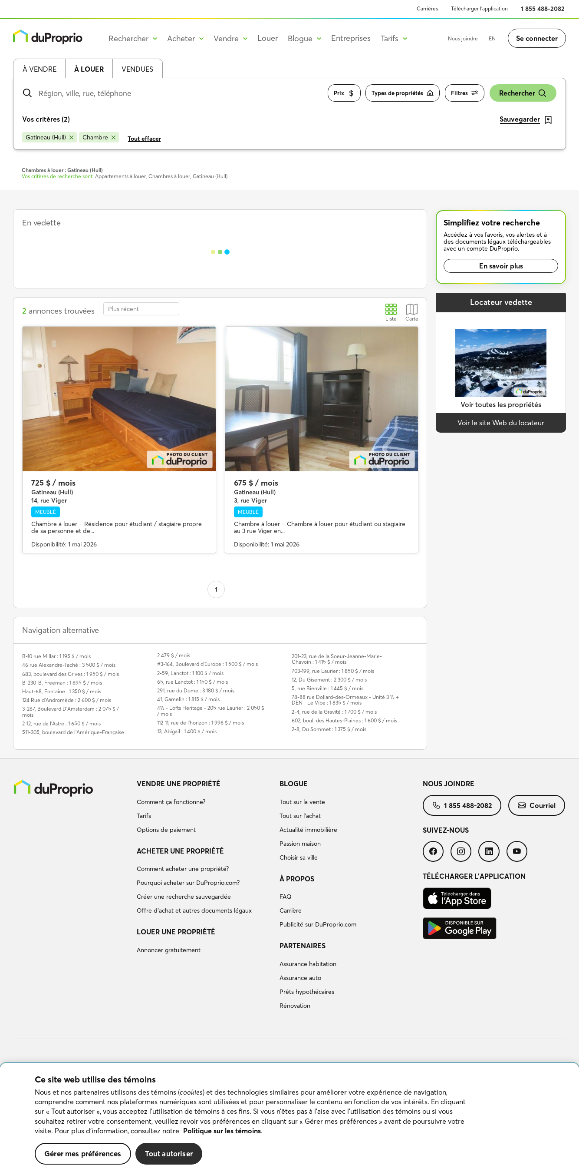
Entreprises (351, 38)
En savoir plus (501, 265)
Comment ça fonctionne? (171, 802)
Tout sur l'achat (300, 816)
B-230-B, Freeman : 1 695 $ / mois (62, 682)
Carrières (427, 8)
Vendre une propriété (178, 783)
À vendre (39, 69)
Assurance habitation (308, 964)
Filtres (464, 93)
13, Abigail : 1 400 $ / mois (187, 731)
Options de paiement (166, 830)
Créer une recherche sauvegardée (184, 896)
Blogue (294, 783)
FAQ (286, 896)
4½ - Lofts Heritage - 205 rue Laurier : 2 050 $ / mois (210, 711)
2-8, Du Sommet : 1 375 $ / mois (329, 729)
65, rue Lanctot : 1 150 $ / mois (192, 682)
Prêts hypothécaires (307, 992)
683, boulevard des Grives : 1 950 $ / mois (70, 674)
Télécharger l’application (479, 8)
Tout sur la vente (302, 802)
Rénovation (295, 1006)
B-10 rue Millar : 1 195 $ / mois (56, 656)
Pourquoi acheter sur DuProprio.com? (188, 883)
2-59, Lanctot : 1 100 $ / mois (190, 673)
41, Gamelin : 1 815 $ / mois (188, 699)
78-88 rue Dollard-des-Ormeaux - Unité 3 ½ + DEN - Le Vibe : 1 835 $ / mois (345, 700)
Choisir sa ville (299, 857)
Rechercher (523, 93)
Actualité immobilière (308, 830)
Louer (267, 38)
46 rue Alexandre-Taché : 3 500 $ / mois (68, 665)
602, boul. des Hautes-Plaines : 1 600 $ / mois (344, 720)
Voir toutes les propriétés (501, 404)
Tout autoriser (169, 1153)
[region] (289, 1119)
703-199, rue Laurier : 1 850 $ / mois (333, 671)
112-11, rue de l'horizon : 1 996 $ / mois (200, 722)
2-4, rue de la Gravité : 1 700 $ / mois (334, 711)
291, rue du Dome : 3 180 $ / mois (195, 690)
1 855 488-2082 (543, 9)
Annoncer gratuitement (169, 950)
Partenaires (303, 946)
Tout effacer (144, 138)
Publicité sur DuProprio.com (318, 924)
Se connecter (537, 38)
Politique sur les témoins (222, 1130)
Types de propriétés (403, 93)
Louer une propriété (176, 931)
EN (492, 38)
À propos (297, 878)
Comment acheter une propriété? (183, 869)
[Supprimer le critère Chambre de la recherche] (99, 137)
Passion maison (300, 843)
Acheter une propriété (180, 851)
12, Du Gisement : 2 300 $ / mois (329, 679)
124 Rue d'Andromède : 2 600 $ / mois (66, 700)
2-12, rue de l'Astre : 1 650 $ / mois (61, 723)
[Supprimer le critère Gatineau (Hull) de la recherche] (49, 137)
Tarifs (144, 816)
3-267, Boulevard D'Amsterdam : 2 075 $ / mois (70, 711)
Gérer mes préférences (83, 1153)
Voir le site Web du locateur (500, 422)
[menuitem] (205, 808)
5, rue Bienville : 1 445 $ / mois (327, 688)
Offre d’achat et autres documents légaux (194, 910)
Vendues (137, 69)
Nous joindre (463, 38)
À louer (89, 69)
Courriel (537, 805)
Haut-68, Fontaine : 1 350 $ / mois (61, 691)
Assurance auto (300, 978)
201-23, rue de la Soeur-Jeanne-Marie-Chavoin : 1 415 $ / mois (337, 659)
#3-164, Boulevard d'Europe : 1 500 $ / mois (207, 664)
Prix (344, 93)
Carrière (291, 910)
